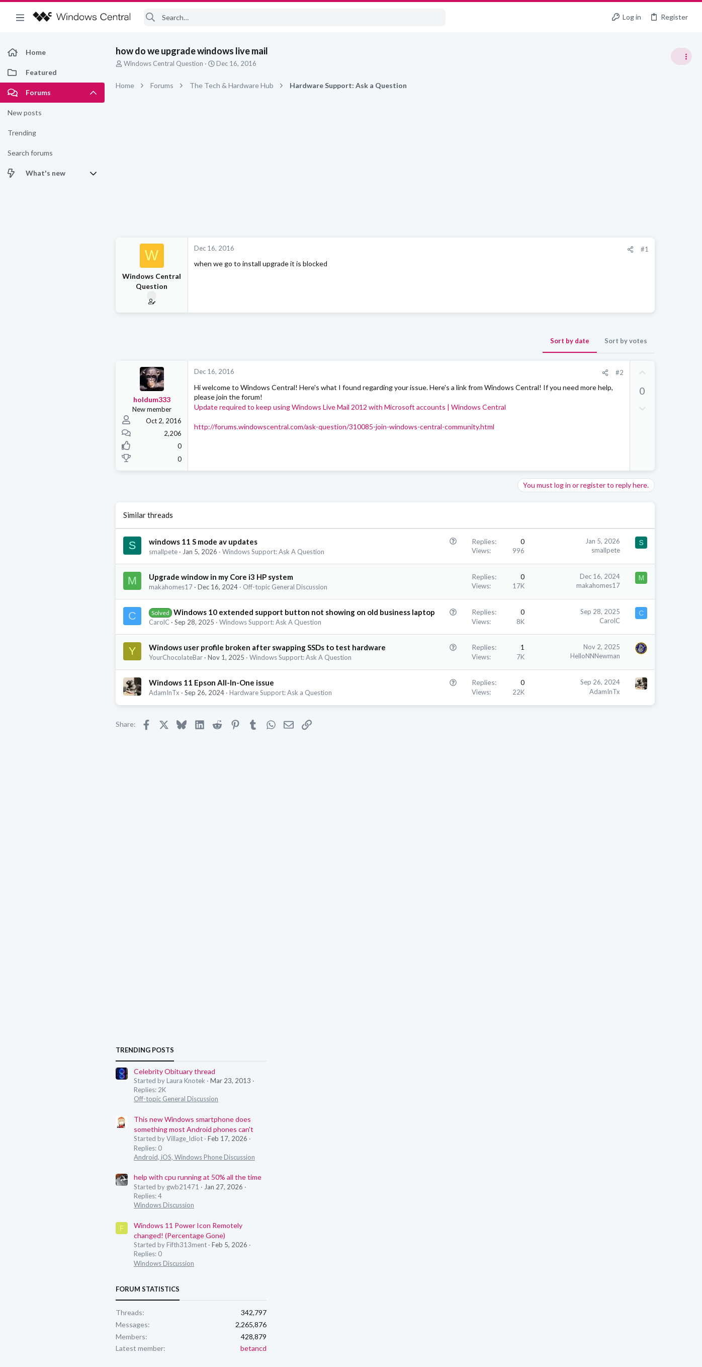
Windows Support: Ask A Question (273, 552)
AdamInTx (164, 723)
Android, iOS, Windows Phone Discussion (619, 652)
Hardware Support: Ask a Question (280, 723)
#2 (495, 372)
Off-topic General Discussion (285, 587)
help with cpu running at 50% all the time (623, 672)
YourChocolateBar (176, 678)
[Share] (506, 249)
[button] (20, 17)
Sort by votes (502, 341)
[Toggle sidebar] (681, 56)
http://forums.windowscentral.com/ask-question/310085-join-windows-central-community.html (344, 436)
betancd (679, 843)
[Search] (295, 17)
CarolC (159, 633)
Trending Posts (570, 545)
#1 (521, 249)
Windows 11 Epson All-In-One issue (211, 713)
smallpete (163, 552)
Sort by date (446, 341)
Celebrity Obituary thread (600, 566)
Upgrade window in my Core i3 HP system (221, 576)
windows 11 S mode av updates (203, 541)
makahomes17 (171, 587)
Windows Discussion (589, 700)
